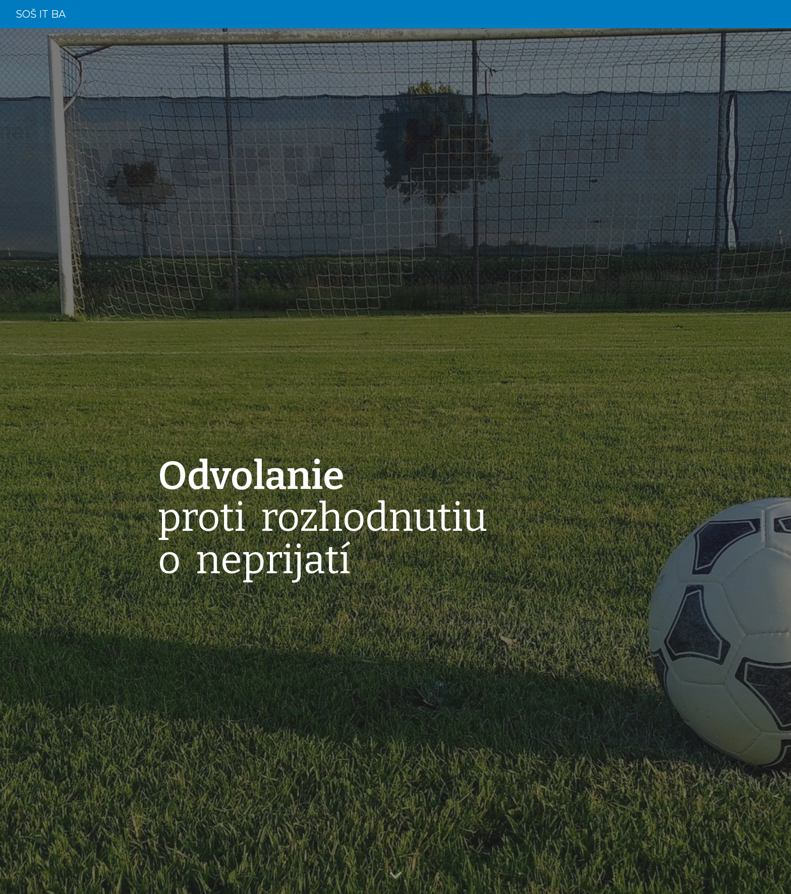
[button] (395, 876)
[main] (420, 461)
